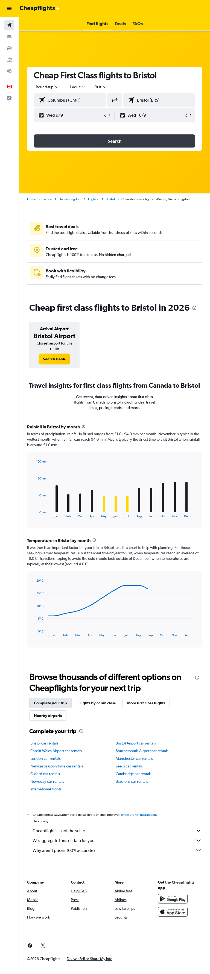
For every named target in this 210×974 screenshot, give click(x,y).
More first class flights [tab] (146, 703)
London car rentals (45, 758)
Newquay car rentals (47, 781)
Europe (47, 199)
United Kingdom (70, 199)
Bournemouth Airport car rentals (142, 751)
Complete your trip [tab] (50, 703)
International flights (46, 789)
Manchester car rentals (134, 758)
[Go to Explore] (9, 71)
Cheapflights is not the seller (117, 830)
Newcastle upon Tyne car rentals (56, 766)
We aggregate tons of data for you (117, 840)
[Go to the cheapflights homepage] (40, 8)
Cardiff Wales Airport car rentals (56, 751)
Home (31, 199)
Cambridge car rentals (133, 774)
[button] (9, 8)
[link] (54, 359)
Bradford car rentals (132, 781)
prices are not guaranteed (138, 815)
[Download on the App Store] (173, 912)
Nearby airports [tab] (48, 715)
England (93, 199)
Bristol (110, 199)
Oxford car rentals (45, 774)
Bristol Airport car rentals (136, 743)
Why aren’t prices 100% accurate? (117, 850)
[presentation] (194, 307)
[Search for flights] (9, 25)
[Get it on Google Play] (173, 899)
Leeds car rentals (129, 766)
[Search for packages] (9, 59)
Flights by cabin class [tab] (97, 703)
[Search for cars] (9, 48)
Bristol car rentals (44, 743)
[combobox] (100, 87)
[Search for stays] (9, 36)
